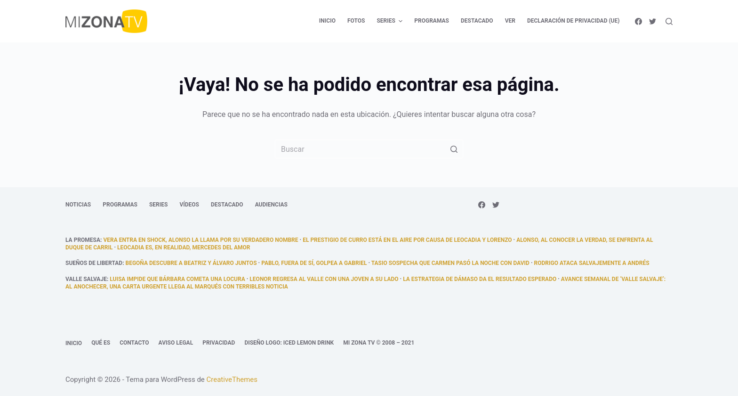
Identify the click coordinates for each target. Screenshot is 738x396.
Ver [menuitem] (510, 20)
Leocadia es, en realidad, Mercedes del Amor (183, 247)
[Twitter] (652, 21)
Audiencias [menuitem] (271, 204)
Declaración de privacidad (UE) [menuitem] (573, 20)
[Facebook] (638, 21)
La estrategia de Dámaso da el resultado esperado (479, 279)
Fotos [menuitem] (356, 20)
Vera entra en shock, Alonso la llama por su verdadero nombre (200, 240)
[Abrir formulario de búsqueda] (669, 21)
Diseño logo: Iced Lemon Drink (289, 342)
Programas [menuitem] (431, 20)
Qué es (100, 342)
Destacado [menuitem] (477, 20)
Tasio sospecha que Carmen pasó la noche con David (450, 263)
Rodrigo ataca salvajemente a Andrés (592, 263)
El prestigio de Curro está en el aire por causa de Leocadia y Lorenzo (407, 240)
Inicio (73, 343)
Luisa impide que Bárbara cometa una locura (177, 279)
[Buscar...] (369, 149)
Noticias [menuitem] (78, 204)
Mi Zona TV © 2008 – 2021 (378, 342)
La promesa (82, 240)
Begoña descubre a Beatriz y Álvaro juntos (191, 263)
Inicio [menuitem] (327, 20)
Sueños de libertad (93, 263)
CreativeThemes (232, 379)
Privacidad (218, 342)
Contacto (134, 342)
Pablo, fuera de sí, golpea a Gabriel (314, 263)
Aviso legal (176, 342)
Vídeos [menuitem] (189, 204)
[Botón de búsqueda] (453, 149)
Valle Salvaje (86, 279)
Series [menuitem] (391, 21)
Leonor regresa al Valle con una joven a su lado (323, 279)
